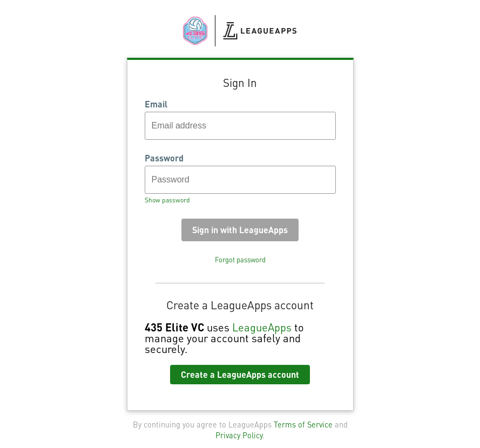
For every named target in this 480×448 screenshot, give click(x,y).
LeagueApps (262, 327)
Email (156, 104)
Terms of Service (303, 424)
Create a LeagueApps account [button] (240, 374)
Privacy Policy (238, 435)
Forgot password (240, 259)
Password (164, 158)
